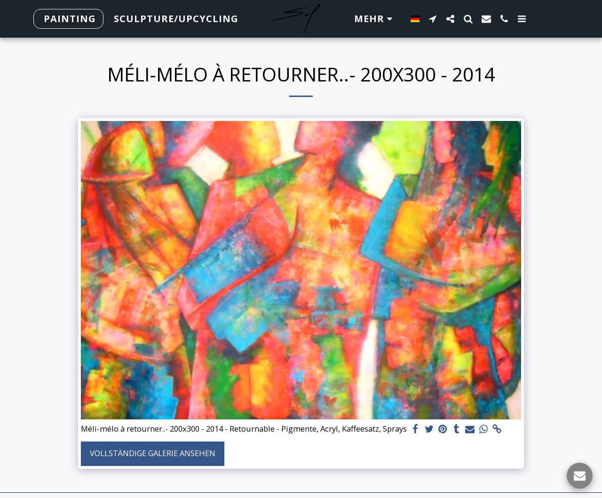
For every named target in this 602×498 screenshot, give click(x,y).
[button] (432, 19)
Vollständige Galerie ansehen (152, 453)
